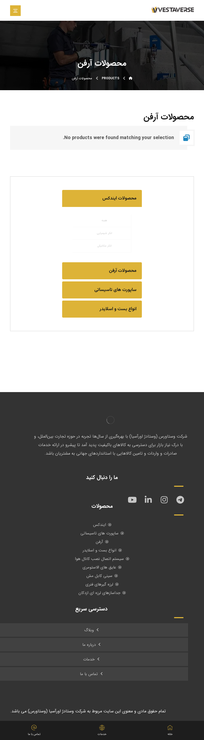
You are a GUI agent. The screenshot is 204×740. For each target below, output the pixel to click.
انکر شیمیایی (105, 233)
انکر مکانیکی (105, 249)
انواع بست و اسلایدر (102, 550)
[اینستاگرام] (164, 500)
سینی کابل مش (102, 576)
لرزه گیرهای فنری (102, 584)
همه (104, 217)
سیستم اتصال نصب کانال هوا (102, 559)
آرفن (102, 542)
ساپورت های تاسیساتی (102, 533)
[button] (102, 198)
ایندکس (102, 525)
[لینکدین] (148, 500)
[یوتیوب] (132, 500)
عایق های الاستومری (102, 567)
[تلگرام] (180, 500)
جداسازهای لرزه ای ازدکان (102, 593)
